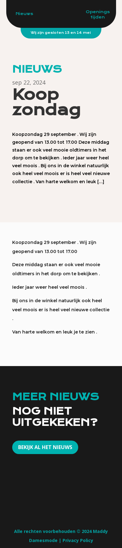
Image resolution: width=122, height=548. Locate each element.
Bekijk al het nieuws (45, 447)
